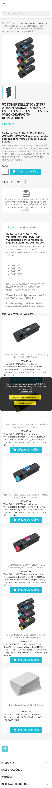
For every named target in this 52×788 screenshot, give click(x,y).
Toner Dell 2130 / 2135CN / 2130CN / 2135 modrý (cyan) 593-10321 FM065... (26, 496)
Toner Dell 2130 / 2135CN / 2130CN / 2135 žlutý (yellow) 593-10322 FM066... (26, 426)
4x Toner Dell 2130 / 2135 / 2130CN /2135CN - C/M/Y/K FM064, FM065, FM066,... (26, 636)
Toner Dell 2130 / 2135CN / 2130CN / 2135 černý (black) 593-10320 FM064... (26, 356)
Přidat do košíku (25, 171)
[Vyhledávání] (26, 13)
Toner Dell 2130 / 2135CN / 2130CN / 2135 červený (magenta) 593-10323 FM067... (26, 566)
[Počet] (5, 172)
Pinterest (25, 182)
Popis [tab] (11, 227)
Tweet (18, 182)
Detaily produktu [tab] (27, 227)
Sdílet (12, 182)
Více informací (26, 392)
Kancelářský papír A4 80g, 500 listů (26, 705)
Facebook (5, 749)
